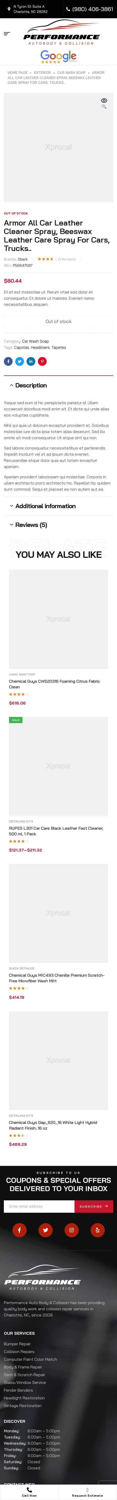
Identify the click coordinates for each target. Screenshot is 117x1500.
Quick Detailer (21, 968)
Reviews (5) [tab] (31, 524)
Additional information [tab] (45, 506)
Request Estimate (87, 1495)
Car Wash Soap (71, 73)
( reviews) (67, 259)
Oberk (23, 259)
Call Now (29, 1495)
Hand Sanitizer (22, 674)
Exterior (42, 73)
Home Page (18, 73)
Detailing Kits (21, 821)
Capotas (21, 347)
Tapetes (59, 347)
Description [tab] (31, 385)
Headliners (40, 347)
